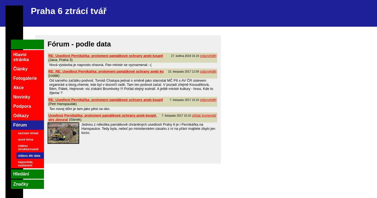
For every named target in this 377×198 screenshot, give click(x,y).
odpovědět (208, 56)
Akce (18, 87)
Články (20, 69)
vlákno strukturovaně (28, 147)
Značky (20, 184)
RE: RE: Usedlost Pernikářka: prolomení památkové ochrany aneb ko (106, 71)
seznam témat (28, 133)
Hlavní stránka (21, 57)
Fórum (20, 125)
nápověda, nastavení (25, 163)
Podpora (22, 106)
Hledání (21, 174)
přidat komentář (204, 115)
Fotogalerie (25, 78)
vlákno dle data (29, 155)
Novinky (21, 97)
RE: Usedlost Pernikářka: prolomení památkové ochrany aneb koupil (105, 56)
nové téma (25, 139)
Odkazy (21, 115)
